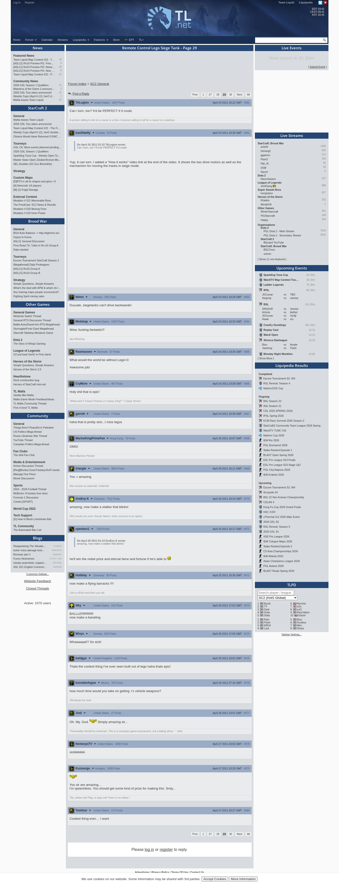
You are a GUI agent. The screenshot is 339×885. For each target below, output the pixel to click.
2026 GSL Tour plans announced (32, 92)
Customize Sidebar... (37, 574)
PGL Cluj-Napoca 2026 (276, 469)
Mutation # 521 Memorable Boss (32, 200)
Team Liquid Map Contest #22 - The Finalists (34, 59)
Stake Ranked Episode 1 (277, 450)
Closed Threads (37, 588)
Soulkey (301, 622)
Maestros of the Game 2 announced (34, 88)
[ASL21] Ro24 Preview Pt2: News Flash (34, 67)
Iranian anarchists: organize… (30, 562)
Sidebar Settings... (292, 634)
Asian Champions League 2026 (281, 561)
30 (230, 94)
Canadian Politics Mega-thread (31, 444)
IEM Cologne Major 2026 (277, 541)
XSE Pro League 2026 (276, 536)
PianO (264, 159)
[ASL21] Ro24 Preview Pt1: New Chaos (34, 70)
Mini (299, 625)
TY (265, 606)
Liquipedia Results (291, 365)
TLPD (291, 584)
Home (17, 39)
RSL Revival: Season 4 (276, 383)
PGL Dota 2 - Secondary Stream (282, 235)
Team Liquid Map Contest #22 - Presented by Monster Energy (34, 74)
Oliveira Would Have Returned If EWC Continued (37, 136)
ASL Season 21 (272, 405)
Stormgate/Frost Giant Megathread (33, 328)
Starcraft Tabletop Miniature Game (33, 332)
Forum (31, 39)
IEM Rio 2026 (271, 440)
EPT (129, 40)
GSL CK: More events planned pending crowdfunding (37, 147)
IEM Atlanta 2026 (273, 556)
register (166, 849)
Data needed (20, 249)
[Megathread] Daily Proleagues (31, 264)
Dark (267, 609)
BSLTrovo (269, 249)
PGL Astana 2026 (273, 565)
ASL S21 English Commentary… (30, 566)
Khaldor (265, 200)
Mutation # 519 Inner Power (29, 213)
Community (37, 415)
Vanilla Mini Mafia (23, 395)
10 (60, 67)
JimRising (266, 186)
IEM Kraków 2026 (273, 474)
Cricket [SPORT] (23, 501)
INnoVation (303, 612)
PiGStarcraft (268, 215)
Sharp (300, 628)
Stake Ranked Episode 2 (277, 546)
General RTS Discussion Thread (32, 320)
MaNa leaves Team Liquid (28, 99)
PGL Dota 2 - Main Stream (279, 231)
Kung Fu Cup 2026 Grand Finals (282, 507)
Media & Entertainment (29, 462)
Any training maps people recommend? (36, 292)
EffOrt (267, 625)
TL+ (141, 39)
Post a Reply (78, 93)
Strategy (19, 171)
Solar (267, 612)
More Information (243, 879)
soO (299, 609)
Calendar (47, 39)
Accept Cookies (214, 879)
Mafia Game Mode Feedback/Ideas (33, 399)
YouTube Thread (23, 440)
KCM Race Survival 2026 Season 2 (283, 420)
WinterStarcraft (269, 211)
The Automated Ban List (27, 529)
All (248, 94)
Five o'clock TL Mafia (25, 407)
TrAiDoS (57, 546)
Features (101, 39)
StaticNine (57, 550)
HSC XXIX (269, 511)
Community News (25, 81)
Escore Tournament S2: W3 (279, 378)
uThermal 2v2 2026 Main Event (281, 516)
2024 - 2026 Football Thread (29, 489)
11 (60, 85)
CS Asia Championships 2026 (280, 551)
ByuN (267, 603)
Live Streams (291, 135)
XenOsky (57, 563)
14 (60, 59)
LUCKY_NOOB (56, 558)
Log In (17, 2)
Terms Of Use (179, 872)
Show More (265, 358)
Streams (63, 39)
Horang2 (266, 150)
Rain (266, 619)
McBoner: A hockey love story (30, 493)
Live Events (291, 47)
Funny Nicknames (23, 558)
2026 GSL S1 (271, 531)
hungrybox (267, 193)
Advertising (142, 872)
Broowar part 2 (22, 554)
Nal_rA (265, 163)
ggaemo (265, 155)
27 (210, 94)
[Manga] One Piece (24, 474)
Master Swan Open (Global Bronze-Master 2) (37, 159)
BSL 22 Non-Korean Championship (283, 497)
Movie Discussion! (24, 478)
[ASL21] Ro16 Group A (26, 268)
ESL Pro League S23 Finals (279, 459)
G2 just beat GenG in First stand (32, 354)
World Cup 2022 (24, 508)
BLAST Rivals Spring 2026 (278, 570)
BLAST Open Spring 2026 (278, 455)
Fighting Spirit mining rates (28, 296)
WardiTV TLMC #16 (274, 430)
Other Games (38, 304)
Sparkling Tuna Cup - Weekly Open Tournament (37, 155)
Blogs (37, 538)
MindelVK (266, 204)
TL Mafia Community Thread (29, 403)
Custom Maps (23, 177)
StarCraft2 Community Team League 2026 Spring (291, 425)
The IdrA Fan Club (24, 455)
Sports (18, 485)
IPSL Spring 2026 (273, 415)
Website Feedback (37, 581)
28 (217, 94)
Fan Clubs (20, 451)
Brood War (37, 221)
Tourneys (19, 143)
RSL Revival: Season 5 (276, 526)
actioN (264, 146)
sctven (267, 253)
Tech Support (22, 515)
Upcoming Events (291, 268)
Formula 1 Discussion (26, 497)
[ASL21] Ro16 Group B (26, 272)
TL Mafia (19, 391)
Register (30, 2)
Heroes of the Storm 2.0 (27, 369)
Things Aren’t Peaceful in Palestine (33, 427)
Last (266, 628)
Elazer (302, 615)
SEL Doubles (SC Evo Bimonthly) (32, 163)
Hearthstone (22, 376)
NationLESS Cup (273, 388)
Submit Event (317, 66)
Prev (195, 94)
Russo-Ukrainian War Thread (30, 435)
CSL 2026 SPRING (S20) (278, 410)
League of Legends (26, 350)
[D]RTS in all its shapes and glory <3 (34, 181)
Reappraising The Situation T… (30, 546)
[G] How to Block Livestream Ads (32, 519)
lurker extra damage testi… (29, 550)
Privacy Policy (160, 872)
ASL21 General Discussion (29, 241)
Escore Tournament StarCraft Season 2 (36, 260)
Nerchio (301, 603)
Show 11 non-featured (272, 259)
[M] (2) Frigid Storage (25, 189)
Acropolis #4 (270, 492)
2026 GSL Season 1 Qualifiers (31, 85)
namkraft (57, 567)
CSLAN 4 (268, 502)
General (19, 116)
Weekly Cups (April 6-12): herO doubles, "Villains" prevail (34, 96)
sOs (299, 606)
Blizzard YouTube (274, 242)
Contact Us (197, 872)
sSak (264, 167)
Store (116, 39)
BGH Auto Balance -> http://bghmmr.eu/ (36, 232)
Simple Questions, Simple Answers (33, 283)
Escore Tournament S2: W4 (279, 487)
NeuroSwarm (268, 178)
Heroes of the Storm (27, 361)
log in (149, 849)
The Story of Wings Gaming (29, 343)
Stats (267, 615)
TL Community (23, 526)
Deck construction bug (26, 380)
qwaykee (57, 554)
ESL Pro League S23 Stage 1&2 (281, 464)
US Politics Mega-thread (27, 431)
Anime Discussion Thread (28, 465)
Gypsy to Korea (22, 237)
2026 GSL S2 (271, 521)
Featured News (23, 55)
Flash (267, 622)
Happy (264, 219)
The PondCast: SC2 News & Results (34, 204)
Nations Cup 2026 (273, 435)
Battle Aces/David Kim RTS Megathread (36, 324)
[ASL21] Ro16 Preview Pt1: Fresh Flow (34, 63)
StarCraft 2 (37, 108)
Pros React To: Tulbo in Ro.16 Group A (35, 245)
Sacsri (264, 171)
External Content (25, 197)
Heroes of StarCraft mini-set (29, 384)
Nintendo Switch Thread (27, 316)
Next (239, 94)
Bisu (299, 619)
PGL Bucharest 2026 (275, 445)
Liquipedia (306, 2)
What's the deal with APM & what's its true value (37, 287)
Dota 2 (18, 340)
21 (60, 74)
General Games (24, 312)
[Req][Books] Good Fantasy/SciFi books (36, 470)
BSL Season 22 (272, 401)
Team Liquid (286, 2)
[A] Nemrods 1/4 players (27, 185)
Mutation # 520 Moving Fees (29, 208)
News (37, 47)
